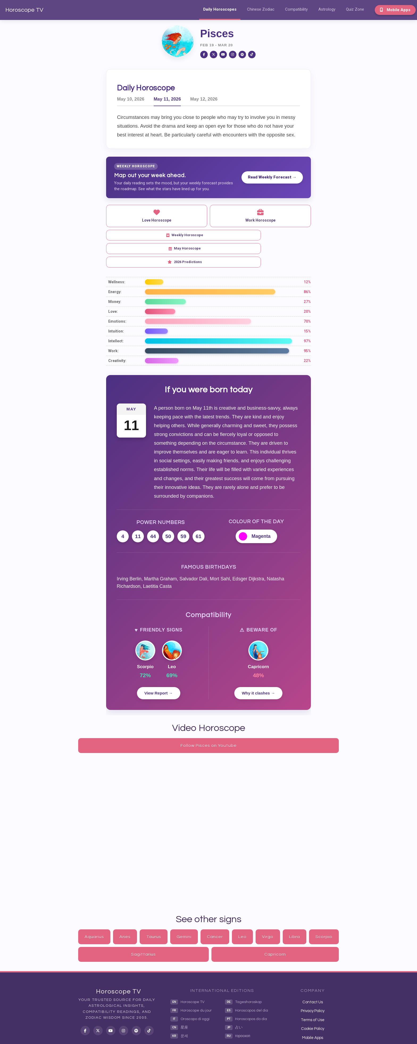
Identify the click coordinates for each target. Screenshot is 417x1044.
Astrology (326, 9)
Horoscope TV (24, 10)
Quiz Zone (355, 9)
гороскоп (237, 1009)
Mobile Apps (395, 9)
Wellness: (116, 255)
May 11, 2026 (167, 99)
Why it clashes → (258, 666)
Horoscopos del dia (246, 983)
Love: (113, 284)
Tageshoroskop (243, 975)
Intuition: (116, 304)
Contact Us (312, 975)
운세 (179, 1009)
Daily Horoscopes (219, 9)
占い (234, 1000)
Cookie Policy (312, 1002)
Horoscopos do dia (246, 992)
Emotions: (117, 294)
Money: (114, 274)
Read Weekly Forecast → (272, 177)
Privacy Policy (312, 984)
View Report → (158, 666)
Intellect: (116, 314)
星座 (179, 1000)
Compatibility (296, 9)
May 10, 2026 (130, 99)
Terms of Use (312, 993)
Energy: (115, 265)
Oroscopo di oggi (190, 992)
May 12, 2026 (204, 99)
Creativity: (117, 333)
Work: (113, 324)
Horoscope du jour (191, 983)
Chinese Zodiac (260, 9)
